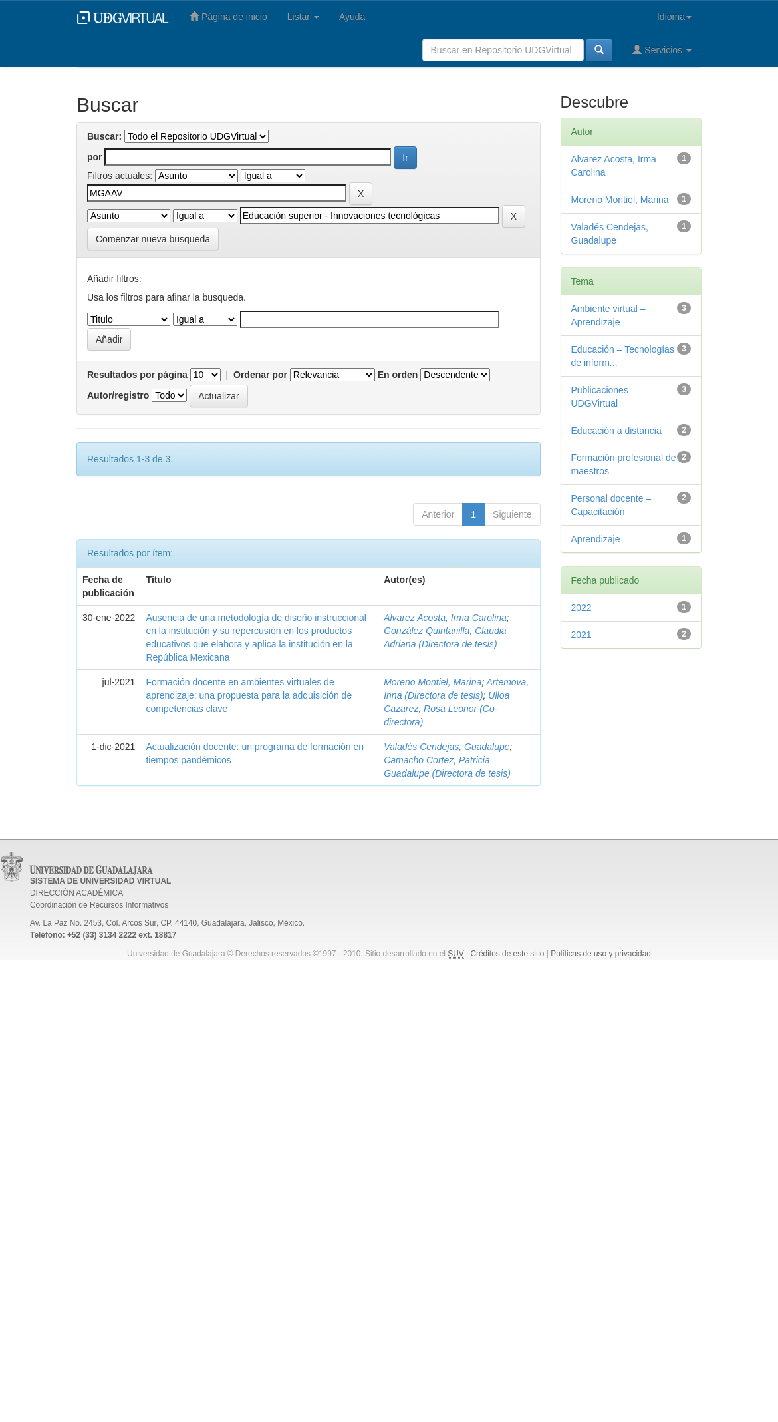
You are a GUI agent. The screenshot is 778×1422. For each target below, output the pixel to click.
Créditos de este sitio (507, 953)
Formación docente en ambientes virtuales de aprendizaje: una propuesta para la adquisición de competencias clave (249, 695)
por (94, 157)
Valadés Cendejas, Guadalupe (446, 746)
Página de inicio (228, 16)
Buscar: (104, 136)
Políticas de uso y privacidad (601, 953)
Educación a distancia (616, 430)
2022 (581, 607)
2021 (581, 634)
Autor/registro (118, 395)
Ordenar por (260, 374)
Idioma (674, 16)
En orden (398, 374)
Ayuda (352, 16)
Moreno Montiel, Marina (432, 682)
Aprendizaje (595, 539)
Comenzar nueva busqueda (153, 239)
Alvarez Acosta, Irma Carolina (445, 617)
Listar (303, 16)
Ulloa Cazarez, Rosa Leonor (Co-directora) (446, 708)
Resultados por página (137, 374)
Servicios (662, 49)
